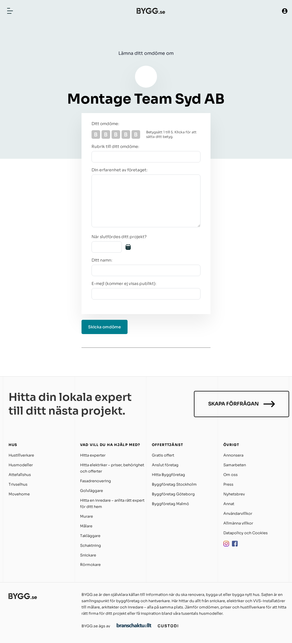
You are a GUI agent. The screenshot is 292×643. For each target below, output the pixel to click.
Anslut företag (165, 465)
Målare (86, 526)
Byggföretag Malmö (170, 503)
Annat (228, 503)
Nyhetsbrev (234, 494)
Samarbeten (234, 465)
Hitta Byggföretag (168, 474)
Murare (86, 516)
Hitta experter (93, 455)
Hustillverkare (21, 455)
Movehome (19, 494)
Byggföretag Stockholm (174, 484)
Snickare (88, 555)
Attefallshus (20, 474)
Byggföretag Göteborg (173, 494)
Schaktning (90, 545)
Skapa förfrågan (241, 404)
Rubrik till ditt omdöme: (115, 146)
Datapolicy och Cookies (245, 533)
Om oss (230, 474)
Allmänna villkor (238, 523)
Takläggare (90, 535)
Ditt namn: (102, 260)
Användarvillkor (237, 513)
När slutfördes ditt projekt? (119, 236)
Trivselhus (18, 484)
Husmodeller (21, 465)
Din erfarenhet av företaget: (120, 169)
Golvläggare (91, 490)
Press (228, 484)
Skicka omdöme (104, 326)
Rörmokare (90, 564)
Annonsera (233, 455)
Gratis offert (163, 455)
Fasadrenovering (95, 481)
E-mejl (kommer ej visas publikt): (124, 283)
